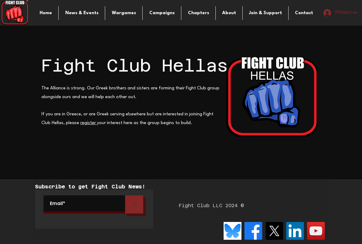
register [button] (88, 123)
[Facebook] (253, 231)
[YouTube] (316, 231)
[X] (274, 231)
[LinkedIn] (295, 231)
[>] (134, 204)
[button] (123, 13)
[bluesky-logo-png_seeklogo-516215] (232, 231)
